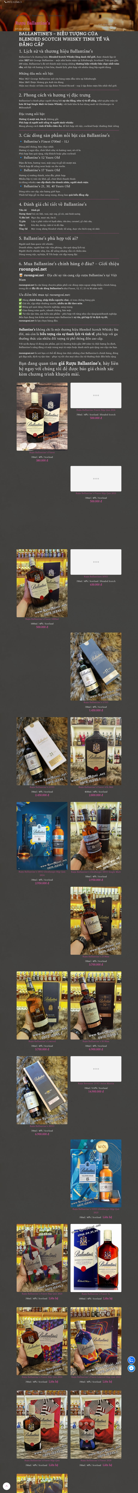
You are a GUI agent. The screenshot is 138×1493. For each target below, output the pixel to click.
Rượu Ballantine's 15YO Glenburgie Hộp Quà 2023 (96, 1210)
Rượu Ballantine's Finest (42, 452)
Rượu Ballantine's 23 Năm (96, 956)
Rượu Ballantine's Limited (42, 1041)
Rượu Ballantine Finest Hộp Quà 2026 (95, 410)
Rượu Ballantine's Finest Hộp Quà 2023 (42, 1294)
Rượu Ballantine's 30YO (42, 1126)
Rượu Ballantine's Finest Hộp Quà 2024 (42, 1377)
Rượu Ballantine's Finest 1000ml (42, 619)
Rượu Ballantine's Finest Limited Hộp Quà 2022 (96, 1377)
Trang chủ (22, 15)
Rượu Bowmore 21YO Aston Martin (96, 1083)
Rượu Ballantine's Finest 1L (96, 1294)
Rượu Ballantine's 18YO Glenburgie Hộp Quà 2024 (42, 873)
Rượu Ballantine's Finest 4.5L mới (96, 787)
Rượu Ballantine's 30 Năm (96, 1041)
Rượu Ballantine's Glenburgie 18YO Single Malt (96, 872)
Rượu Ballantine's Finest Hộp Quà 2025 (96, 493)
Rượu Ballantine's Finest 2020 (96, 1460)
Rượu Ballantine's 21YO (42, 787)
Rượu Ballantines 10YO (96, 576)
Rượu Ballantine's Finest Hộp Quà (42, 1460)
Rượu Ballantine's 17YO (96, 702)
